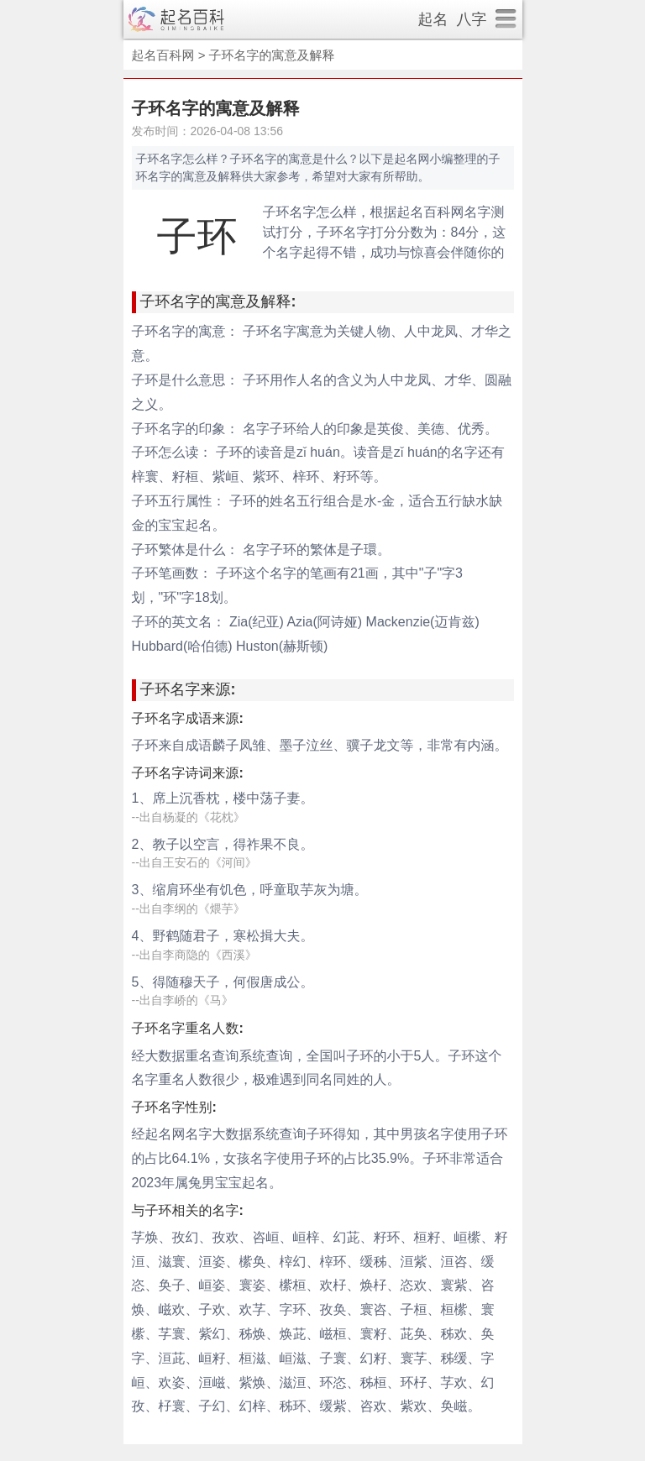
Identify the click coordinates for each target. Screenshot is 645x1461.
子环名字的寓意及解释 (272, 55)
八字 (472, 19)
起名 (433, 19)
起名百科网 (163, 55)
